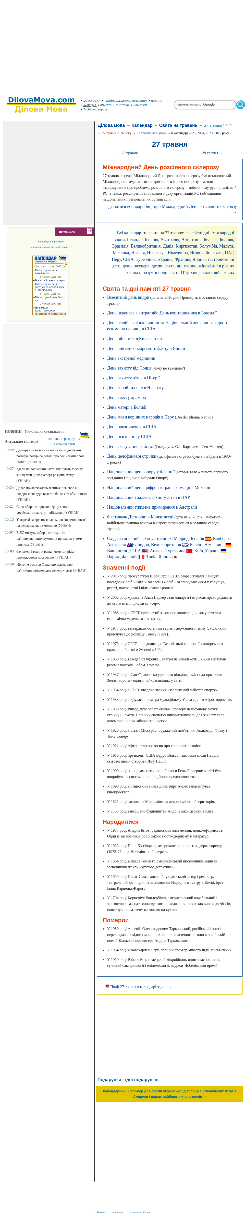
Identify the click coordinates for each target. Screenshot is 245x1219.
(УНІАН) (34, 462)
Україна (165, 259)
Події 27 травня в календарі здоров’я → (140, 987)
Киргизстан (186, 246)
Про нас (101, 1211)
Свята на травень (178, 125)
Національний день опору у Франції (141, 471)
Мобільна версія (94, 109)
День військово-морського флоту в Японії (146, 348)
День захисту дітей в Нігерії (133, 377)
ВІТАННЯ (105, 105)
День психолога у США (129, 436)
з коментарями (64, 444)
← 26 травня (127, 153)
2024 (200, 133)
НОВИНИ (155, 100)
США (128, 259)
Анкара (156, 550)
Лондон (142, 544)
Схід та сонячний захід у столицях (139, 538)
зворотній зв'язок (138, 1211)
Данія (168, 246)
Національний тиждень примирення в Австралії (152, 507)
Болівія (226, 239)
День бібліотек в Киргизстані (134, 338)
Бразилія (120, 246)
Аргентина (192, 239)
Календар (142, 125)
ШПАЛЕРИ (139, 105)
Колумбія (208, 246)
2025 (192, 133)
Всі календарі (129, 232)
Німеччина (178, 252)
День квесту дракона (126, 397)
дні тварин (186, 265)
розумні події (155, 272)
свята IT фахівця (185, 272)
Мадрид (181, 538)
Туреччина (146, 259)
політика (117, 1211)
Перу (116, 259)
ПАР (229, 252)
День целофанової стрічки (131, 456)
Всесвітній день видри (128, 297)
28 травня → (212, 153)
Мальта (226, 246)
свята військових (218, 272)
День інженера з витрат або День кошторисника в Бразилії (162, 313)
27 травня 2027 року (151, 133)
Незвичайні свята (206, 252)
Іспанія (151, 239)
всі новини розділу (61, 439)
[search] (205, 105)
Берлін (196, 544)
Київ (198, 550)
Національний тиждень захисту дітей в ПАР (148, 497)
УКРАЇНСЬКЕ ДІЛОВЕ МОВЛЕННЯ (124, 100)
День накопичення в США (132, 426)
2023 (209, 133)
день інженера (136, 265)
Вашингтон (117, 550)
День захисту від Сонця (129, 368)
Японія (199, 259)
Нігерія (138, 252)
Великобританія (145, 246)
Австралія (169, 239)
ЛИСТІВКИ (121, 105)
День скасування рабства (130, 446)
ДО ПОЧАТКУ (91, 100)
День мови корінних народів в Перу (140, 417)
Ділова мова (111, 125)
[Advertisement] (46, 46)
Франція (182, 259)
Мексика (121, 252)
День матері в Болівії (127, 407)
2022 (217, 133)
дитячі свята (163, 265)
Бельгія (210, 239)
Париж (113, 556)
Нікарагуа (156, 252)
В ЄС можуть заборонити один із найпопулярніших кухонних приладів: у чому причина (49, 538)
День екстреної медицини (131, 358)
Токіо (151, 556)
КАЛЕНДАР (89, 105)
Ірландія (135, 239)
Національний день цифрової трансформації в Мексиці (158, 487)
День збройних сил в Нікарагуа (136, 387)
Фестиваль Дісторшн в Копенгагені (140, 516)
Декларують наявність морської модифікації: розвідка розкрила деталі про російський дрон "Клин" (50, 456)
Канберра (222, 538)
